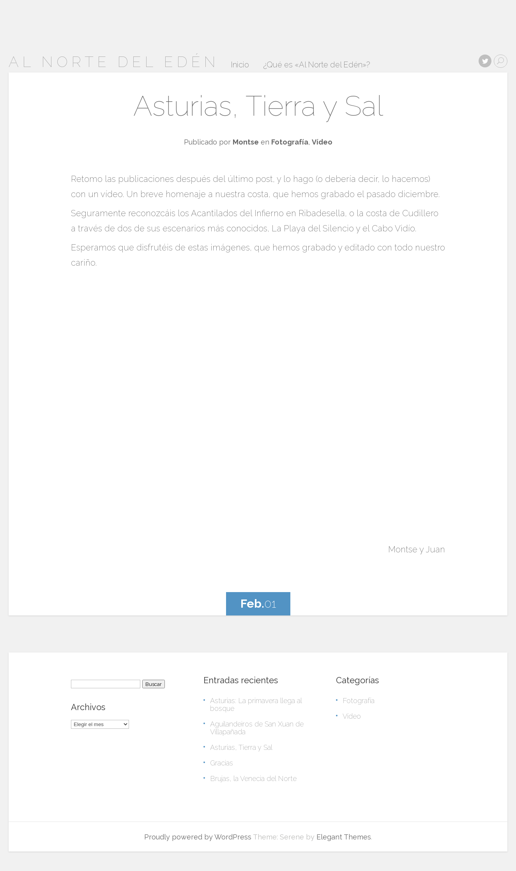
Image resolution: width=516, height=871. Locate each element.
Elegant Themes (343, 837)
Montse (246, 142)
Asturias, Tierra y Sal (258, 105)
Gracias (221, 763)
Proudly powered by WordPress (197, 837)
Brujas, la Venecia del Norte (253, 778)
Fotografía (289, 142)
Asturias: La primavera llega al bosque (256, 704)
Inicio (240, 65)
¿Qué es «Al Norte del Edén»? (316, 65)
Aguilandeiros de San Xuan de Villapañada (257, 728)
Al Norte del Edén (114, 62)
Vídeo (322, 142)
